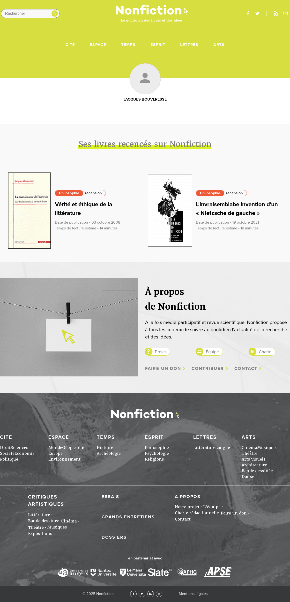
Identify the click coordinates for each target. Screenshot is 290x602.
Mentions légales (193, 593)
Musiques (267, 447)
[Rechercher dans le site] (30, 13)
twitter (257, 13)
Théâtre (249, 453)
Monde (55, 447)
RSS (150, 594)
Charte (265, 351)
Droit (5, 447)
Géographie (73, 447)
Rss (276, 13)
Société (7, 453)
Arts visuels (254, 459)
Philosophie (69, 193)
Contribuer (208, 368)
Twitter (142, 594)
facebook (248, 13)
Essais (110, 496)
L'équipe (212, 506)
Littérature (204, 447)
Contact (245, 368)
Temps (128, 45)
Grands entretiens (128, 517)
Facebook (133, 594)
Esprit (157, 45)
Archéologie (109, 453)
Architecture (254, 465)
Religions (154, 459)
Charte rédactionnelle (197, 512)
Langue (222, 447)
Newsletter (285, 13)
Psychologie (157, 453)
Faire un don (163, 368)
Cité (70, 45)
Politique (9, 459)
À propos (188, 496)
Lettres (189, 45)
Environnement (64, 459)
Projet (160, 351)
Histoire (105, 447)
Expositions (40, 533)
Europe (55, 453)
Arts (218, 45)
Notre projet (187, 506)
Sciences (19, 447)
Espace (98, 45)
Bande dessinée (257, 470)
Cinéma (249, 447)
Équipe (212, 351)
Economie (25, 453)
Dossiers (114, 537)
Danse (248, 476)
